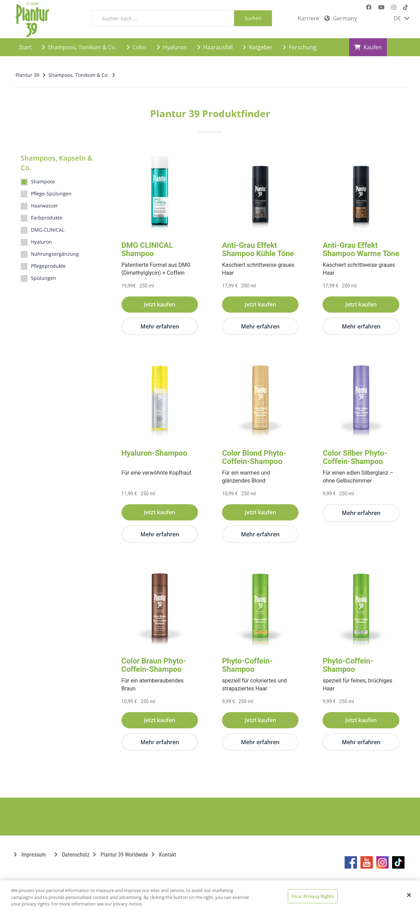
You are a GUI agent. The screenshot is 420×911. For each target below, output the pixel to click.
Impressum (30, 854)
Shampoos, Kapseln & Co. (57, 162)
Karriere (308, 18)
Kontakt (163, 854)
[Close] (409, 894)
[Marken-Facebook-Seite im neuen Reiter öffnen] (369, 7)
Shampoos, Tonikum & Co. (79, 47)
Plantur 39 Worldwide (120, 854)
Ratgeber (258, 47)
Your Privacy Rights (313, 896)
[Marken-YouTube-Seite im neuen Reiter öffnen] (381, 7)
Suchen (253, 18)
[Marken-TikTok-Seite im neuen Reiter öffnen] (405, 7)
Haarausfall (215, 47)
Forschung (299, 47)
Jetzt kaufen (159, 304)
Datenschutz (72, 854)
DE (401, 18)
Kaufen (368, 47)
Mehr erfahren (159, 326)
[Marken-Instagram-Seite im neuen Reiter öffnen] (394, 7)
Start (25, 47)
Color (137, 47)
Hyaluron (172, 47)
